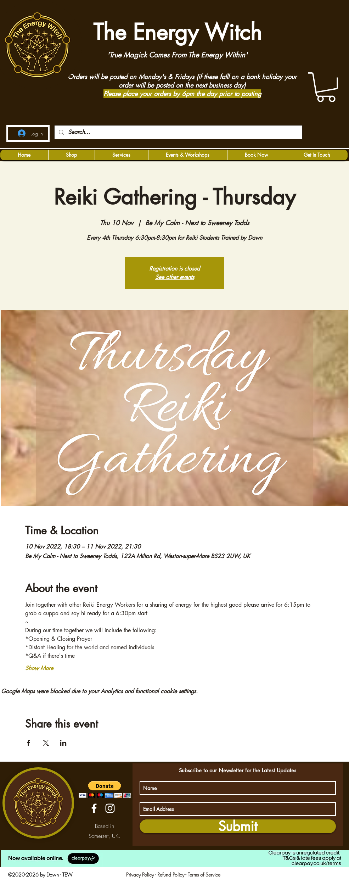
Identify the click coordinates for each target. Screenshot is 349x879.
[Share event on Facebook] (28, 743)
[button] (326, 87)
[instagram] (110, 808)
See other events (174, 277)
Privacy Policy (140, 874)
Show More (39, 668)
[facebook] (94, 808)
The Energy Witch (174, 32)
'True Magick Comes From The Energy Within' (177, 55)
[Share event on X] (46, 743)
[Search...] (177, 132)
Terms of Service (204, 874)
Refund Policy (170, 874)
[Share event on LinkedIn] (63, 743)
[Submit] (238, 826)
